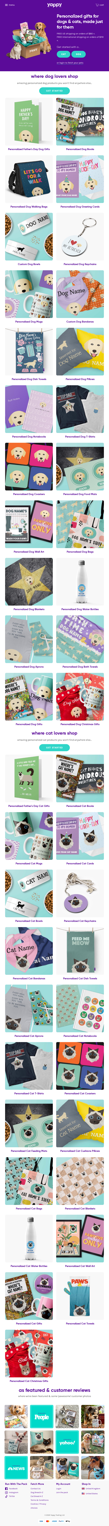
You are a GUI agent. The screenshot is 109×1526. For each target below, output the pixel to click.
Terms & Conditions (40, 1500)
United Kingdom (91, 1488)
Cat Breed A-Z (37, 1496)
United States (90, 1493)
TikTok (10, 1496)
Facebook (11, 1488)
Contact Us (35, 1488)
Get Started (54, 90)
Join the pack (62, 1492)
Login (58, 1488)
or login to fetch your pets (70, 62)
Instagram (11, 1492)
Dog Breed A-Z (37, 1492)
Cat (63, 54)
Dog (78, 54)
